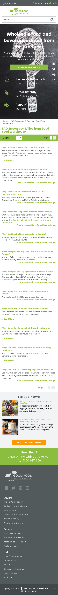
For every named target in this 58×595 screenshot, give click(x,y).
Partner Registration (15, 542)
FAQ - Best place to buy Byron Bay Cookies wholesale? (28, 271)
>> (53, 387)
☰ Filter (6, 137)
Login (54, 3)
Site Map (8, 577)
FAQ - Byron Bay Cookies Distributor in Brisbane (25, 308)
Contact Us (10, 560)
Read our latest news (29, 442)
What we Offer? (12, 533)
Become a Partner (14, 537)
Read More (9, 160)
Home (5, 121)
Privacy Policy (11, 518)
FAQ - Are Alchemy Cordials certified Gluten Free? (26, 147)
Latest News (10, 573)
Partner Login (11, 546)
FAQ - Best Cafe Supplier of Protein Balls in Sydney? (27, 211)
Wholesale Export (13, 523)
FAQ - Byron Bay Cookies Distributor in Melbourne (26, 328)
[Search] (29, 19)
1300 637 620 (9, 3)
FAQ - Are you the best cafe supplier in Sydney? (25, 169)
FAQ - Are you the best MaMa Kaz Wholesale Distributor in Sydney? (23, 193)
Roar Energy (44, 220)
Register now (40, 3)
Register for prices (29, 67)
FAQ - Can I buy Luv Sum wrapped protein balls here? (27, 369)
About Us (9, 565)
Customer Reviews (14, 569)
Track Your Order (13, 502)
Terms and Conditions (16, 514)
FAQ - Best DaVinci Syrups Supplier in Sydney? (24, 234)
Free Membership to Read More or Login (36, 182)
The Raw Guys (15, 220)
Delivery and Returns (15, 506)
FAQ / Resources (13, 556)
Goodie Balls (7, 222)
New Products (11, 510)
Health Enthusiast (30, 220)
